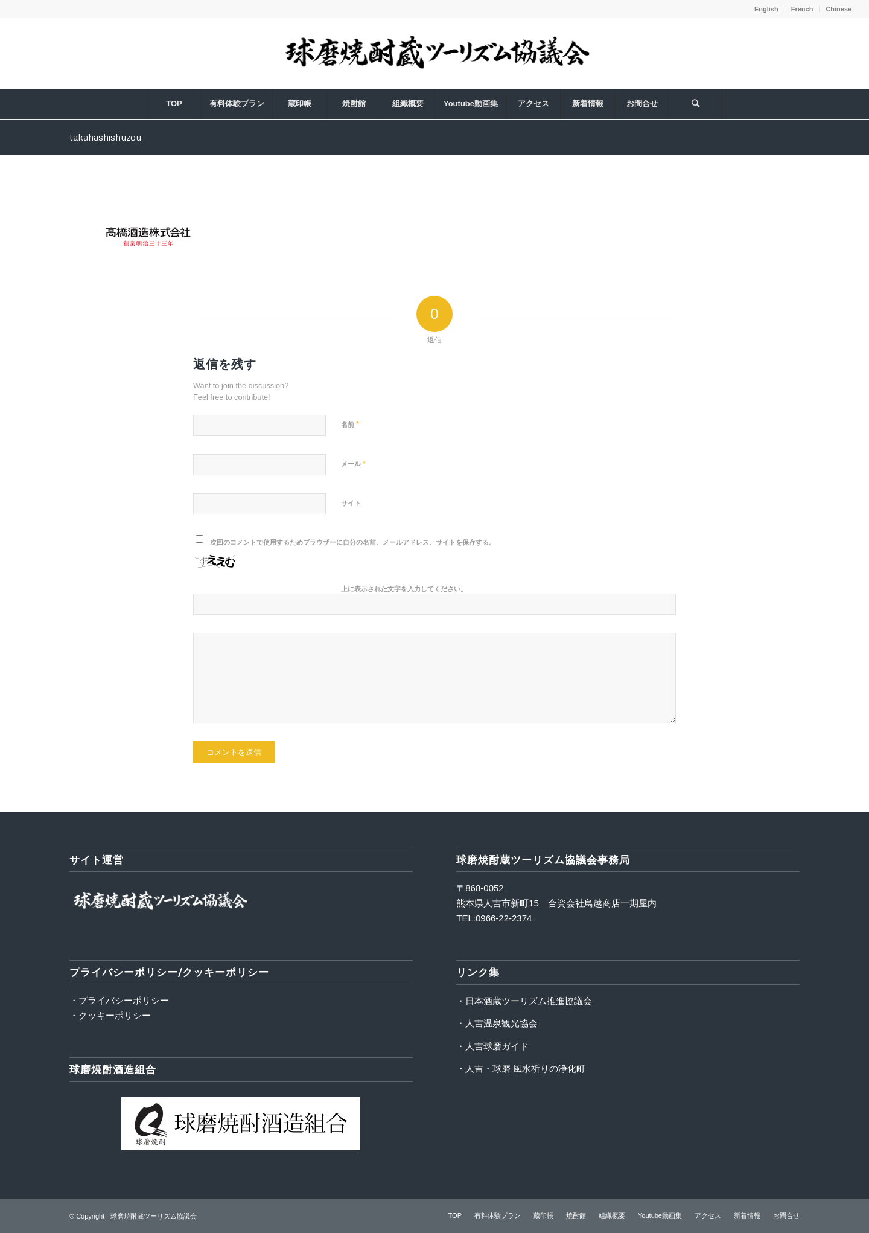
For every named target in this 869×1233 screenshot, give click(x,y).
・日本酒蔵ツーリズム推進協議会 (524, 1001)
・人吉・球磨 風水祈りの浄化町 (520, 1068)
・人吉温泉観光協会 (497, 1023)
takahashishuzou (105, 137)
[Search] (695, 104)
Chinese (838, 9)
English (766, 9)
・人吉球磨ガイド (492, 1046)
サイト (351, 503)
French (802, 9)
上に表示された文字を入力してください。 (404, 588)
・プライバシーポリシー (119, 1000)
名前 (350, 424)
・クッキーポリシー (110, 1015)
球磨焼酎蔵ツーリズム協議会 (153, 1216)
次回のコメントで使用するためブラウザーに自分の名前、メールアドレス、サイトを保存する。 (352, 542)
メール (353, 463)
